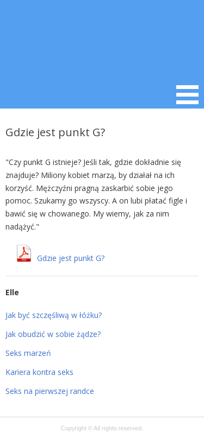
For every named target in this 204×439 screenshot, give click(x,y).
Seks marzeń (28, 353)
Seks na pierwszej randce (49, 391)
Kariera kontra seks (39, 372)
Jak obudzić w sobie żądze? (53, 334)
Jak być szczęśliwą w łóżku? (53, 315)
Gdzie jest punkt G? (70, 258)
